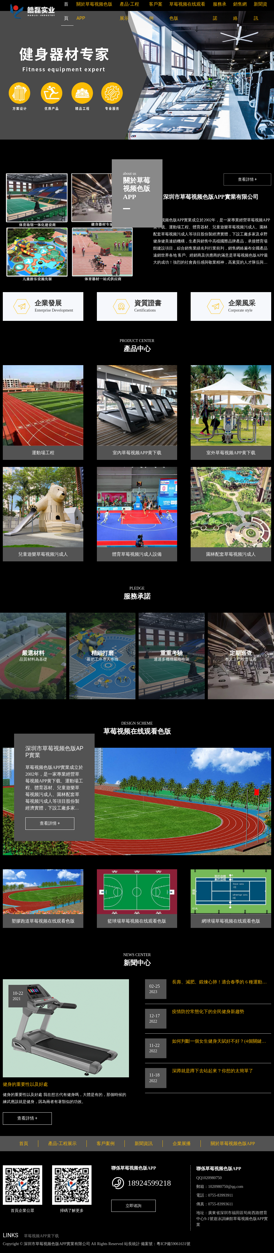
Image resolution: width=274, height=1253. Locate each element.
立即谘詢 (133, 1205)
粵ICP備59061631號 (173, 1244)
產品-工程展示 (62, 1143)
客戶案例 (106, 1143)
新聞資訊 (144, 1143)
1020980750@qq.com (225, 1186)
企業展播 (182, 1143)
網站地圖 (8, 1249)
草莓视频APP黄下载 (41, 1236)
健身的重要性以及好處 (25, 1084)
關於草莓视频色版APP (233, 1143)
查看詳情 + (247, 179)
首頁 (23, 1143)
